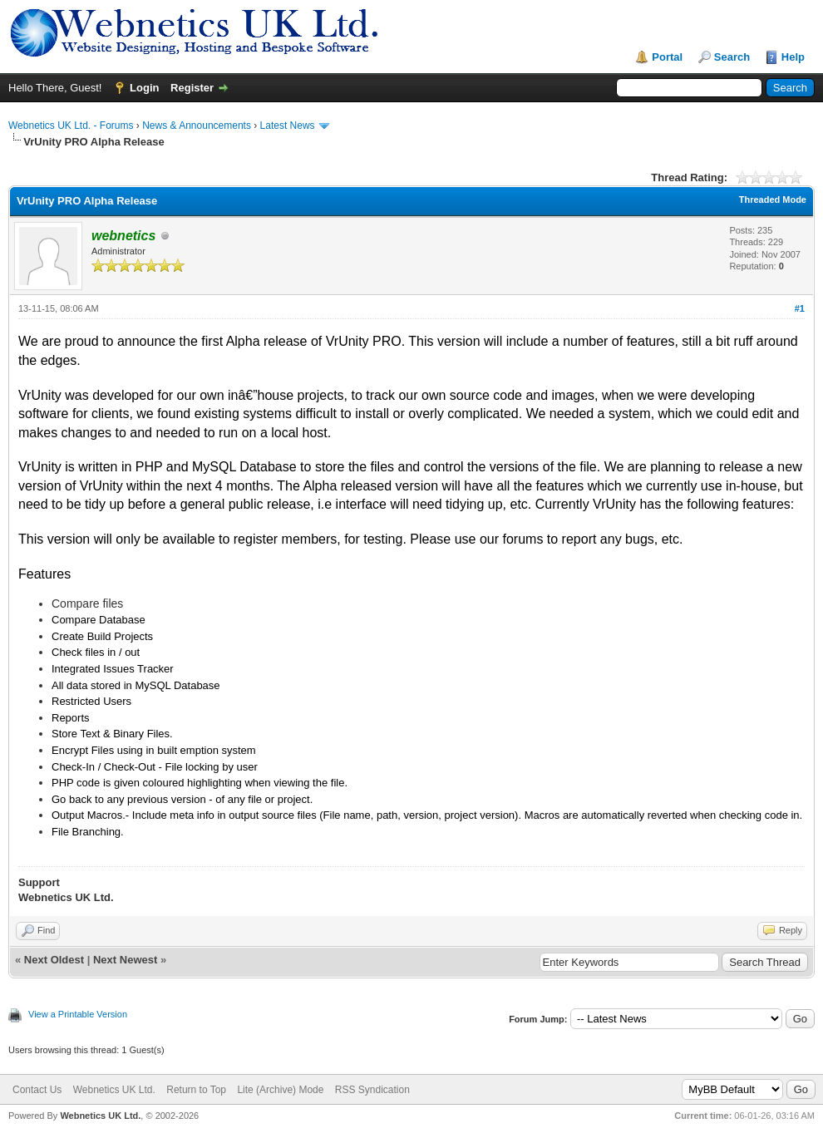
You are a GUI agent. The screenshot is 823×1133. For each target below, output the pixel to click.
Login (144, 87)
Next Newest (125, 959)
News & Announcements (196, 125)
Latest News (287, 125)
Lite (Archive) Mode (280, 1090)
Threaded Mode (772, 199)
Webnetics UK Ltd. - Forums (71, 125)
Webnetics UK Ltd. (114, 1090)
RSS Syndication (372, 1090)
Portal (667, 57)
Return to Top (196, 1090)
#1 (800, 308)
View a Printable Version (77, 1014)
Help (793, 57)
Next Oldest (54, 959)
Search (732, 57)
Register (192, 87)
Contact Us (37, 1090)
